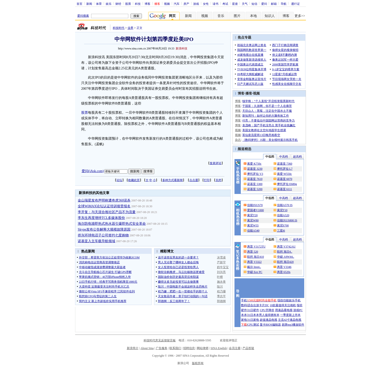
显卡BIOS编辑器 (270, 324)
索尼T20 (252, 215)
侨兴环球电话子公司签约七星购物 (103, 235)
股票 (128, 3)
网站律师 (202, 348)
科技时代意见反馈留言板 (160, 340)
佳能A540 (253, 230)
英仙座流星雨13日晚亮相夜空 (261, 135)
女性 (206, 3)
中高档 (283, 156)
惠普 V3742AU (286, 246)
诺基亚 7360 (284, 163)
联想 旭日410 (255, 256)
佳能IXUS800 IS (287, 220)
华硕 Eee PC (254, 272)
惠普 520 (252, 251)
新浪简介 (133, 348)
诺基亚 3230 (254, 168)
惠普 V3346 (284, 267)
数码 (244, 305)
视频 (167, 3)
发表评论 (215, 163)
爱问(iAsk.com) (93, 171)
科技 (138, 3)
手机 (244, 300)
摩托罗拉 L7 (285, 168)
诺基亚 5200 (254, 189)
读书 (215, 3)
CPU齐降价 (267, 310)
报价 (300, 305)
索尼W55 (253, 225)
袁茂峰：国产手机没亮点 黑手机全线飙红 (268, 125)
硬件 (244, 310)
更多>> (299, 16)
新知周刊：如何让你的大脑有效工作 (265, 115)
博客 (147, 3)
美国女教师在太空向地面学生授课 (264, 130)
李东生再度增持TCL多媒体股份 (101, 218)
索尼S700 (283, 225)
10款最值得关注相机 (283, 305)
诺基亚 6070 (284, 179)
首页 (79, 3)
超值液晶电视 (268, 319)
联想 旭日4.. (284, 251)
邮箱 (274, 3)
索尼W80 (253, 220)
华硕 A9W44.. (285, 256)
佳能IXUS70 (255, 205)
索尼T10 (282, 210)
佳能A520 (283, 215)
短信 (254, 3)
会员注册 (235, 348)
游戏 (196, 3)
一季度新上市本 (290, 315)
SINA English (218, 348)
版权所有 (198, 363)
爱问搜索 (83, 15)
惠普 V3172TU (256, 246)
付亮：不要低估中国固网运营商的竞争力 (268, 120)
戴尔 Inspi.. (254, 267)
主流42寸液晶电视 (289, 319)
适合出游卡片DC (258, 305)
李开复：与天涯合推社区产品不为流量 (107, 212)
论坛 (119, 180)
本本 (244, 315)
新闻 (89, 3)
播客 (248, 93)
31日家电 (253, 319)
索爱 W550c (284, 174)
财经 (118, 3)
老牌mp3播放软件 (293, 324)
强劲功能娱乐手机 (289, 300)
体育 (99, 3)
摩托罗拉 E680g (287, 184)
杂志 (238, 140)
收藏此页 (134, 180)
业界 (130, 28)
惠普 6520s (284, 272)
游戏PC (298, 310)
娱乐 (109, 3)
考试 (225, 3)
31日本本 (253, 315)
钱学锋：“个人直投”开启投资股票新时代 (268, 101)
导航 (283, 3)
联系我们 (175, 348)
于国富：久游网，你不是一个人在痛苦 (267, 106)
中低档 (269, 156)
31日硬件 (253, 310)
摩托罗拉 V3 (255, 174)
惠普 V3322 (254, 262)
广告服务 (161, 348)
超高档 (297, 156)
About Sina (147, 348)
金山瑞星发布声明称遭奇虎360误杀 (104, 200)
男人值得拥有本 (269, 315)
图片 (237, 16)
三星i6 (281, 230)
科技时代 (118, 28)
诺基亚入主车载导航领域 (96, 241)
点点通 (193, 180)
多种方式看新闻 (172, 180)
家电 (244, 319)
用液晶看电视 (284, 310)
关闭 (218, 180)
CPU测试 (253, 324)
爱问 (264, 3)
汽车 (177, 3)
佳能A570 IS (285, 205)
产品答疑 (248, 348)
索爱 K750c (254, 163)
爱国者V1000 (255, 210)
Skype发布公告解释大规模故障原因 (104, 229)
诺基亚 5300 (254, 184)
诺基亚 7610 (254, 179)
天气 (245, 3)
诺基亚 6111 (284, 189)
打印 (207, 180)
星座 (235, 3)
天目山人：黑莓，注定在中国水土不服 (267, 110)
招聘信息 (189, 348)
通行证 (295, 3)
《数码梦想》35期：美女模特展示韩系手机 (270, 140)
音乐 (220, 16)
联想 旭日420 (285, 262)
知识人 (270, 16)
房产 (186, 3)
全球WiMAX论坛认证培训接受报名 (104, 206)
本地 (253, 16)
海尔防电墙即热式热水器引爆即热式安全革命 (112, 223)
